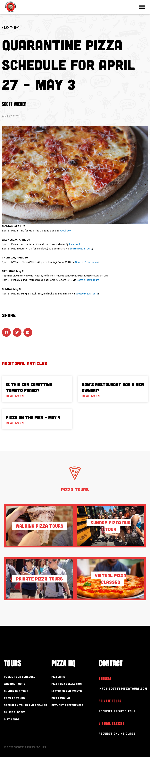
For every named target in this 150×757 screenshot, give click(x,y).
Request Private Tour (116, 710)
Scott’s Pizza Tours (81, 248)
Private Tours (14, 698)
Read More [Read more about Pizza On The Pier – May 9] (15, 423)
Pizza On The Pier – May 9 (33, 417)
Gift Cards (12, 719)
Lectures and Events (66, 691)
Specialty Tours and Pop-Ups (25, 705)
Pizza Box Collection (66, 683)
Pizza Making (60, 698)
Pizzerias (58, 676)
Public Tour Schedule (19, 676)
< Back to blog (10, 28)
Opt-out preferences (67, 705)
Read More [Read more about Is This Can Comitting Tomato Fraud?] (15, 396)
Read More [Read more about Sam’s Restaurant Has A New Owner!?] (91, 396)
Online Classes (15, 712)
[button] (6, 332)
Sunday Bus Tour (16, 691)
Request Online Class (116, 732)
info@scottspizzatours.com (122, 688)
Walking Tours (14, 683)
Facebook (65, 230)
